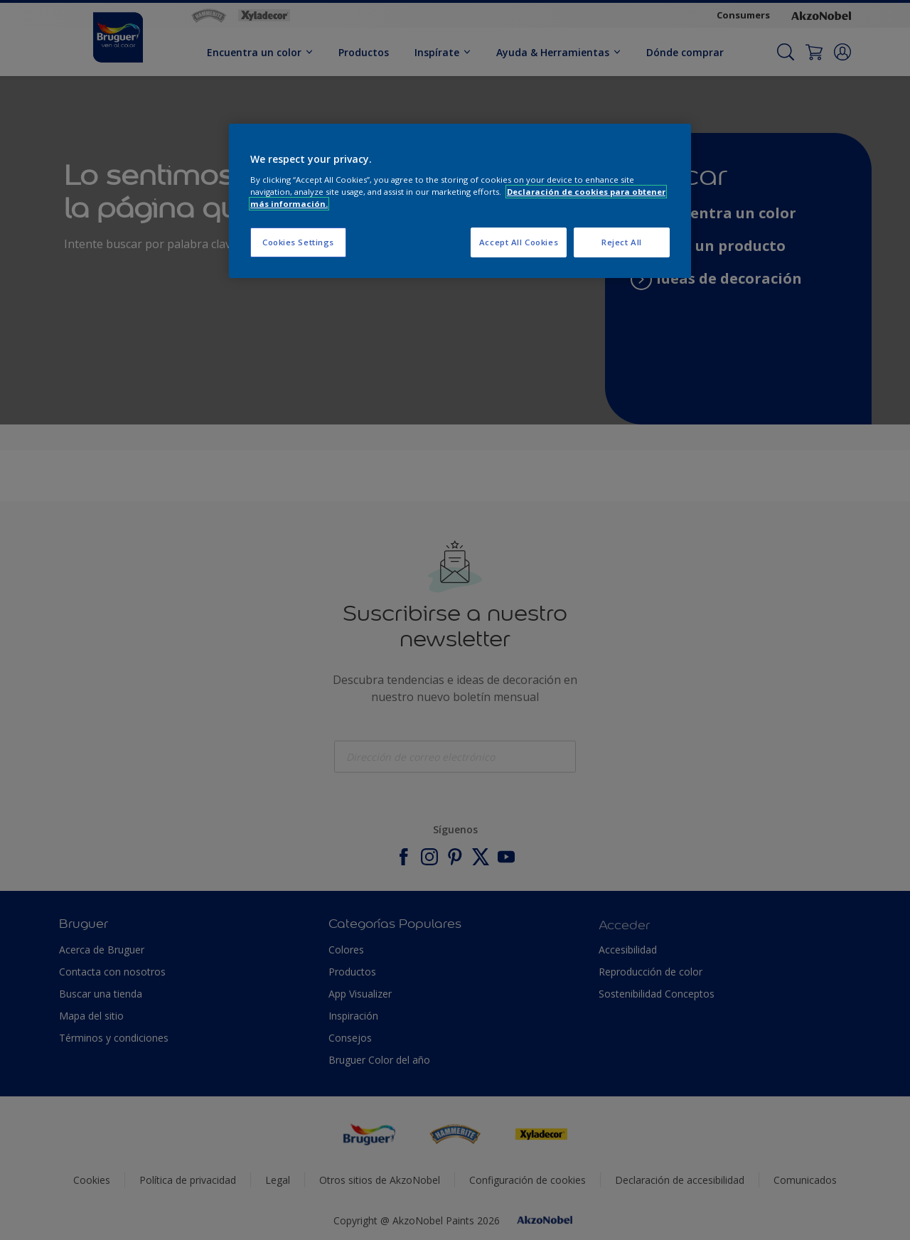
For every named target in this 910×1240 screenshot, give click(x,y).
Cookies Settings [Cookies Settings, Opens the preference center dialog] (298, 242)
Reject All (621, 242)
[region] (460, 201)
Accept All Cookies (518, 242)
